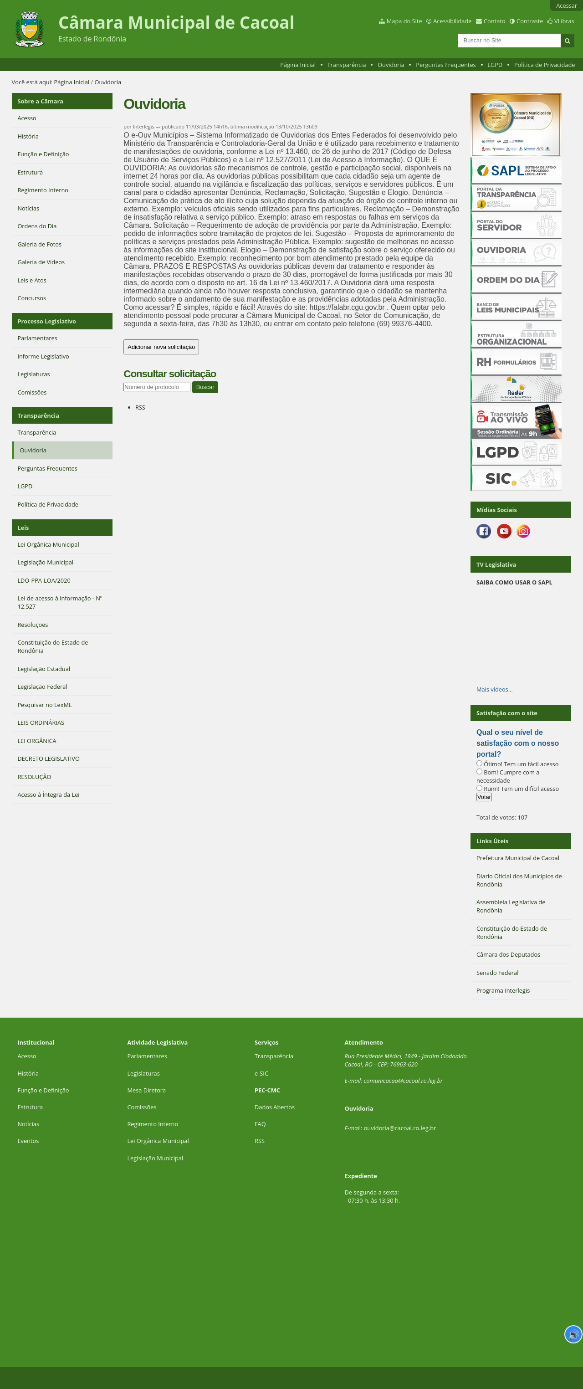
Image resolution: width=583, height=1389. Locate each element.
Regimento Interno (152, 1124)
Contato (495, 21)
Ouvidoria (391, 65)
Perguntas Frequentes (446, 65)
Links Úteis (492, 841)
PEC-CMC (267, 1090)
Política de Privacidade (544, 65)
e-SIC (261, 1073)
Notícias (28, 1124)
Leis (23, 527)
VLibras (564, 21)
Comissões (141, 1107)
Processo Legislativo (46, 321)
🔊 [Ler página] (574, 1334)
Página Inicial (298, 65)
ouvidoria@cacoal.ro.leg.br (400, 1128)
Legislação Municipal (155, 1158)
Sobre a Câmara (40, 101)
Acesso (26, 1056)
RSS (140, 407)
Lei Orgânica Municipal (158, 1141)
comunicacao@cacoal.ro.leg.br (403, 1080)
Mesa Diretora (146, 1090)
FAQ (260, 1124)
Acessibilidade (452, 21)
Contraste (530, 21)
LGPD (494, 65)
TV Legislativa (496, 564)
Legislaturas (143, 1073)
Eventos (28, 1141)
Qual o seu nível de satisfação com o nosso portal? (517, 743)
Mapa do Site (404, 21)
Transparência (346, 65)
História (28, 1073)
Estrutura (30, 1107)
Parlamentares (147, 1056)
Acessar (566, 5)
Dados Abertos (275, 1107)
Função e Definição (43, 1090)
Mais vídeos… (494, 689)
